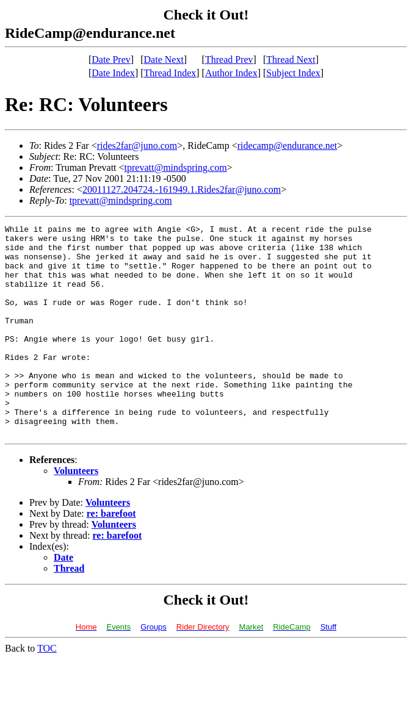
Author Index (231, 73)
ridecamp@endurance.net (287, 145)
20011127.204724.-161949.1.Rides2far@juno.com (181, 189)
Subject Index (293, 73)
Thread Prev (229, 59)
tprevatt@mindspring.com (176, 167)
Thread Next (290, 59)
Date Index (113, 73)
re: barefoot (111, 555)
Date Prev (111, 59)
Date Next (164, 59)
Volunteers (76, 513)
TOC (47, 690)
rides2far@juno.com (137, 145)
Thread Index (170, 73)
